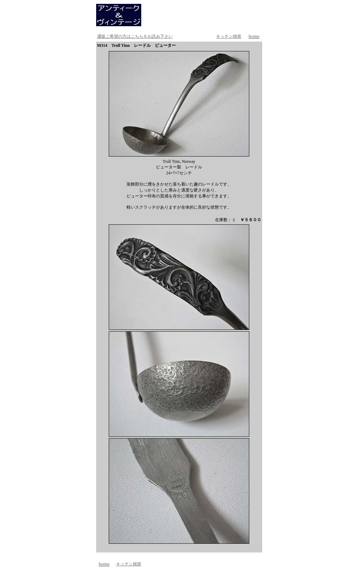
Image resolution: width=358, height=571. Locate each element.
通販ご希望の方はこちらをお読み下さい (135, 36)
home (254, 36)
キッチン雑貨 (228, 36)
